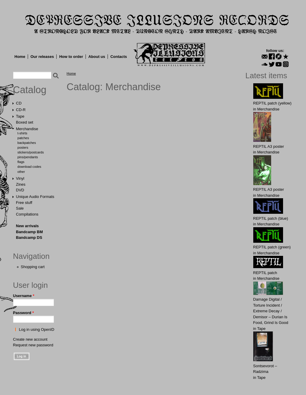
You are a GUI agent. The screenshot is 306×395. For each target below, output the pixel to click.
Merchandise (27, 129)
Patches (23, 138)
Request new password (33, 345)
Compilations (27, 214)
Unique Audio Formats (35, 196)
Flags (21, 162)
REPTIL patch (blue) (270, 218)
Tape (20, 116)
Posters (23, 147)
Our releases (42, 56)
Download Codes (29, 166)
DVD (20, 190)
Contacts (118, 56)
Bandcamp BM (29, 232)
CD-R (21, 109)
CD (19, 103)
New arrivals (27, 226)
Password (23, 313)
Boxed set (24, 122)
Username (24, 295)
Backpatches (27, 143)
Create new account (30, 339)
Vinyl (20, 178)
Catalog (29, 89)
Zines (21, 184)
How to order (71, 56)
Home (20, 56)
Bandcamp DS (29, 237)
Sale (20, 208)
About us (96, 56)
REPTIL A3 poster (268, 146)
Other (21, 171)
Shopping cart (33, 267)
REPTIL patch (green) (272, 247)
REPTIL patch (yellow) (272, 103)
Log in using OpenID (37, 329)
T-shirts (22, 133)
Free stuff (24, 202)
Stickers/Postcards (31, 152)
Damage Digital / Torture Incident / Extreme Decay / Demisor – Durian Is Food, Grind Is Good (270, 311)
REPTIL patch (265, 272)
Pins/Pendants (28, 157)
